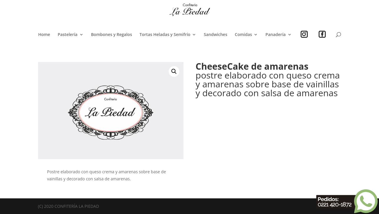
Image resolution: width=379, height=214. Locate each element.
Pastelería (68, 34)
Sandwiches (215, 34)
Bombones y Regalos (111, 34)
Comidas (243, 34)
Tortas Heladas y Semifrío (165, 34)
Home (44, 34)
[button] (174, 71)
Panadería (275, 34)
